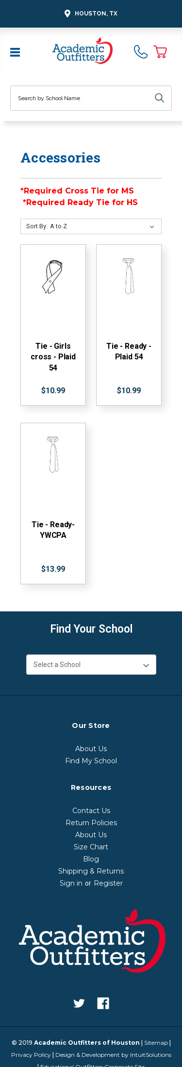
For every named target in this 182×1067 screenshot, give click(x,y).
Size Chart (91, 847)
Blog (91, 859)
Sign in (71, 883)
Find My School (91, 760)
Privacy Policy (31, 1054)
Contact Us (91, 810)
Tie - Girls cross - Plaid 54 (53, 356)
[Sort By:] (104, 226)
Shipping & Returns (91, 871)
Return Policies (91, 822)
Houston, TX (89, 13)
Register (108, 883)
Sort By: (37, 226)
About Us (91, 748)
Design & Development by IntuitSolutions (113, 1054)
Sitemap (156, 1042)
